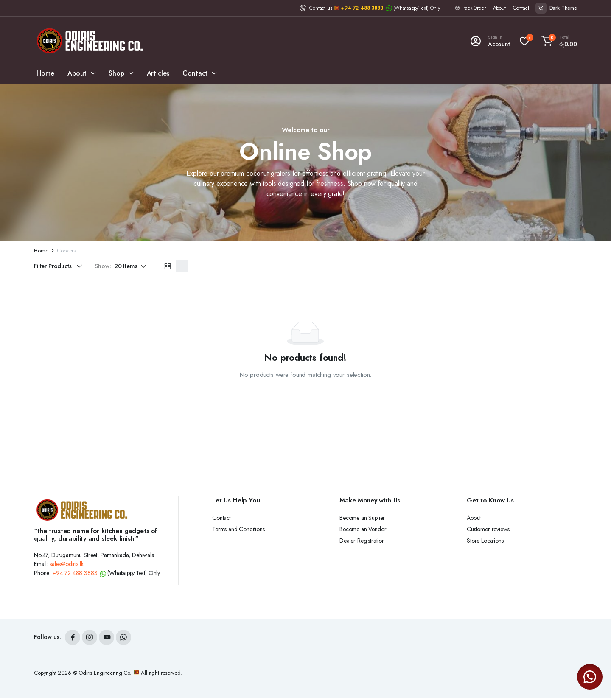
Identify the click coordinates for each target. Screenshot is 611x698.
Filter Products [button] (53, 266)
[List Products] (182, 266)
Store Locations (485, 540)
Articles (158, 73)
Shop (116, 73)
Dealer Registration (362, 540)
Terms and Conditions (238, 529)
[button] (558, 41)
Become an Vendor (362, 529)
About (499, 8)
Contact (521, 8)
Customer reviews (488, 529)
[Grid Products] (167, 266)
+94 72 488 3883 (362, 8)
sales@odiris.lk (67, 564)
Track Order (473, 8)
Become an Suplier (362, 517)
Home (45, 73)
